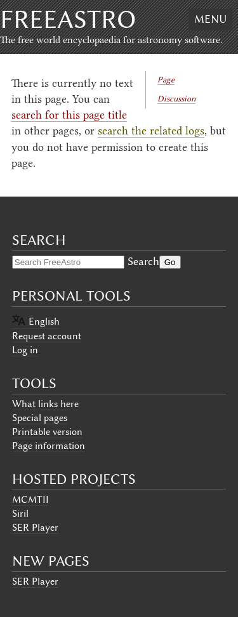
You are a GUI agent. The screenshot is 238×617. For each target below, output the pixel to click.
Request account (46, 336)
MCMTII (30, 499)
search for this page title (69, 114)
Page (166, 79)
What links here (45, 404)
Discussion (176, 98)
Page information (48, 445)
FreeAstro (68, 19)
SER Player (35, 527)
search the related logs (151, 130)
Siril (20, 513)
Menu (210, 19)
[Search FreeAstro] (68, 262)
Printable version (47, 432)
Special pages (39, 418)
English (44, 321)
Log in (25, 350)
